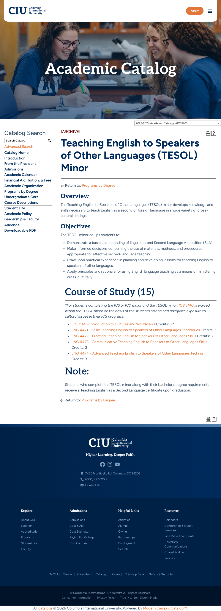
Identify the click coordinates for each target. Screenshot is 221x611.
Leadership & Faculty (21, 219)
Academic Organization (23, 186)
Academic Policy (18, 214)
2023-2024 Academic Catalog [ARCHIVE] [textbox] (162, 123)
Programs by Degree (21, 191)
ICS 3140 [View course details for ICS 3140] (186, 305)
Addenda (11, 225)
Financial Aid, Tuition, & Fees (27, 180)
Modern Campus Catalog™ (165, 608)
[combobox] (177, 123)
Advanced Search (18, 146)
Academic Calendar (20, 174)
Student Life (14, 208)
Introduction (14, 158)
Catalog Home (16, 152)
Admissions (14, 169)
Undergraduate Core (21, 197)
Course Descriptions (21, 202)
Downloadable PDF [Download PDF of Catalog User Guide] (20, 230)
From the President (20, 163)
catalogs (45, 608)
